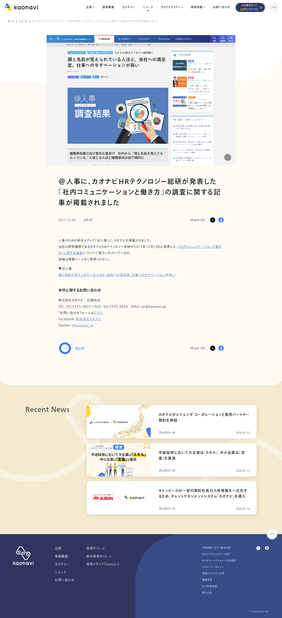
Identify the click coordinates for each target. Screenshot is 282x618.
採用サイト (95, 548)
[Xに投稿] (212, 220)
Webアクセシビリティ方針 (216, 554)
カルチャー (128, 7)
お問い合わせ (221, 7)
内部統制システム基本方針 (216, 548)
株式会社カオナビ (88, 319)
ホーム (11, 21)
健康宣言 (207, 580)
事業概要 (108, 7)
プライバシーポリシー (213, 567)
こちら (98, 313)
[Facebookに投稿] (221, 220)
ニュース (148, 7)
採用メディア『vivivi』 (102, 564)
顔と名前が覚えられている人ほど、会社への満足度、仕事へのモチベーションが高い (116, 275)
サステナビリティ (170, 7)
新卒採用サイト (98, 556)
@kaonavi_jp (82, 325)
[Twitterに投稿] (212, 348)
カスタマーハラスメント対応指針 (219, 561)
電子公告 (207, 593)
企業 (89, 7)
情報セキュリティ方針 (213, 573)
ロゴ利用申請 (209, 586)
